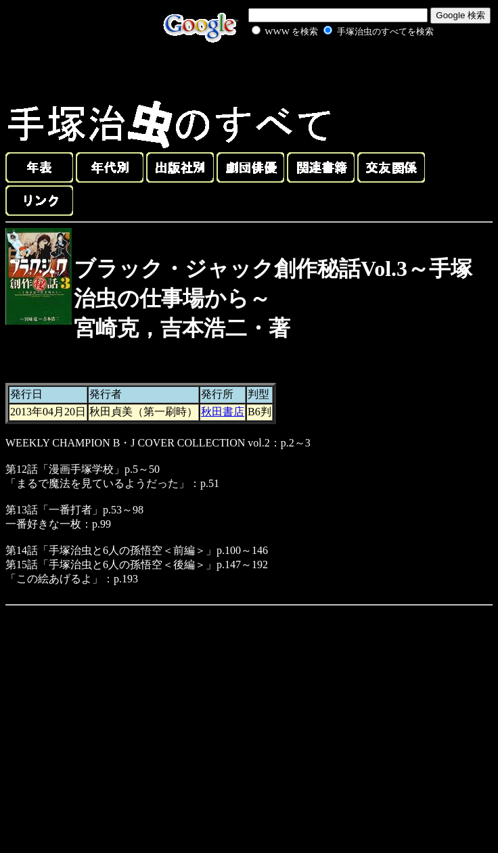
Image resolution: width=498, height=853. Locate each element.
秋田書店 (222, 411)
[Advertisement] (327, 70)
